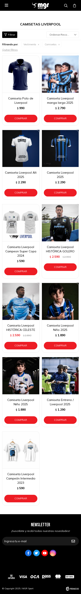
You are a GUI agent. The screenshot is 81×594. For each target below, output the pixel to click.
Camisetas (51, 44)
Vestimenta (30, 44)
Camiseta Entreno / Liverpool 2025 (60, 402)
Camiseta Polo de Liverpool (20, 100)
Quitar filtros (10, 49)
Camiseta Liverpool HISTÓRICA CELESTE (20, 328)
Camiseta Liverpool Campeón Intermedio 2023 (20, 478)
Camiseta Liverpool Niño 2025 (60, 328)
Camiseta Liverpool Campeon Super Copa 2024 (20, 251)
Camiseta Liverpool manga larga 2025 (60, 100)
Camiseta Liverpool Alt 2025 (21, 175)
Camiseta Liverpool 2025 (60, 175)
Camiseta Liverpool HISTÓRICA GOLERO (60, 249)
